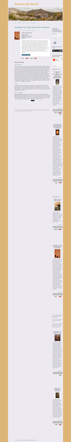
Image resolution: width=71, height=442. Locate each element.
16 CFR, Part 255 (44, 110)
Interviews (27, 22)
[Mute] (60, 50)
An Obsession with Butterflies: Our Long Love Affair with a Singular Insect (57, 74)
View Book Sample (26, 54)
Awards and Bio (19, 22)
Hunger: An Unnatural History (57, 389)
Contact (24, 22)
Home (15, 22)
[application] (57, 51)
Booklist (19, 64)
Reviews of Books (33, 22)
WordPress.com (33, 440)
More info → (60, 107)
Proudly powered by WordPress (19, 440)
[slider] (56, 50)
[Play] (53, 50)
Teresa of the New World (57, 200)
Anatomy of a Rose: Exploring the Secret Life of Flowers (57, 126)
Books (18, 30)
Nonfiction (26, 34)
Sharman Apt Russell (26, 4)
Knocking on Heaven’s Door (57, 332)
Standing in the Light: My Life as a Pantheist (27, 30)
